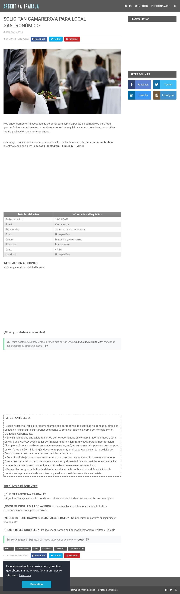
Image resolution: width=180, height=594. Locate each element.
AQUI (81, 539)
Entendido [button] (36, 584)
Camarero (60, 549)
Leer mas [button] (25, 575)
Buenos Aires (23, 549)
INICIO (128, 6)
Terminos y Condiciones (83, 590)
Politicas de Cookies (107, 590)
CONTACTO (141, 6)
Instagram (53, 146)
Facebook (39, 146)
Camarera (47, 549)
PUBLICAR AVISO (160, 6)
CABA (35, 549)
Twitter (79, 146)
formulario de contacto (96, 142)
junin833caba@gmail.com (88, 342)
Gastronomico (76, 549)
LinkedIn (67, 146)
